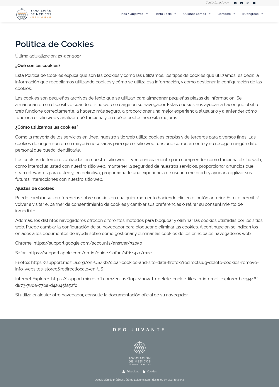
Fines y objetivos (134, 13)
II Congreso (253, 13)
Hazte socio (166, 13)
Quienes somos (197, 13)
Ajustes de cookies (34, 188)
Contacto (227, 13)
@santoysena (176, 379)
